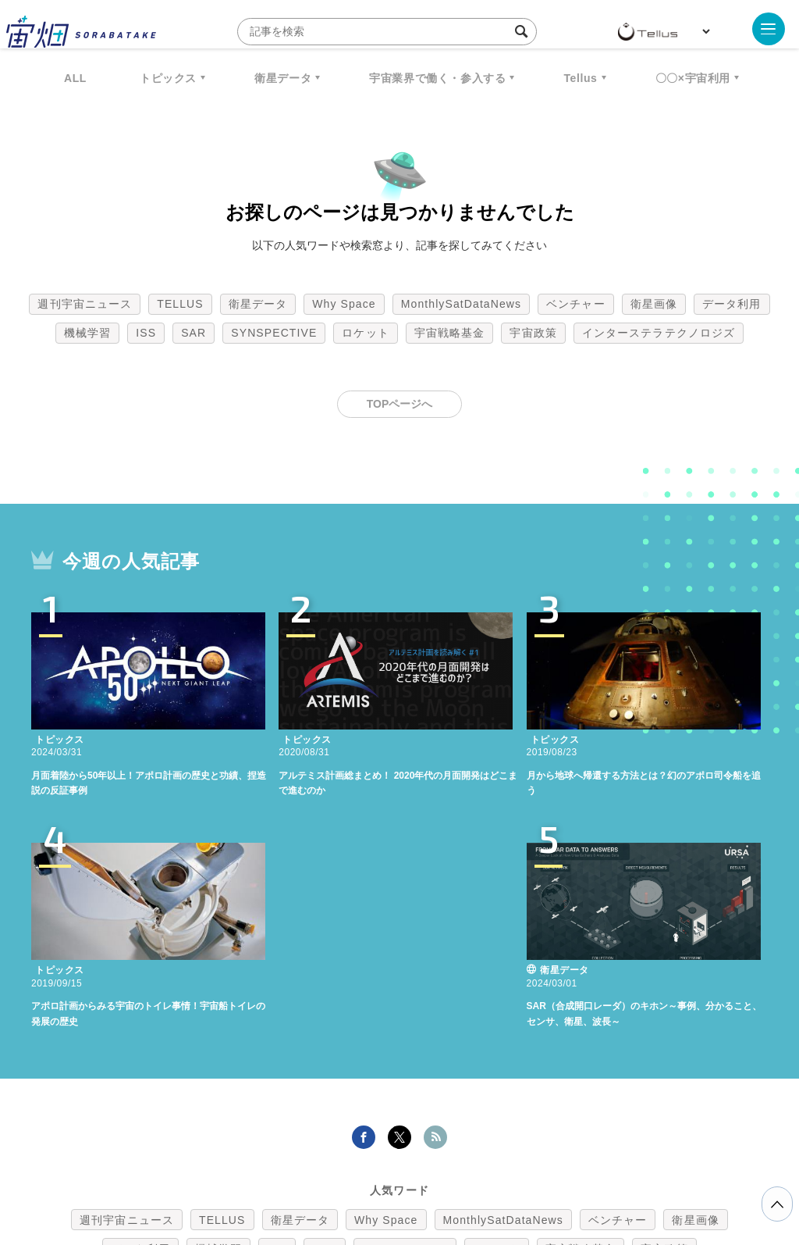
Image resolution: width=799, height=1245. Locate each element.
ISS (146, 332)
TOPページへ (400, 404)
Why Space (344, 304)
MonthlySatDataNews (461, 304)
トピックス (168, 78)
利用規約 (270, 1163)
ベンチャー (575, 304)
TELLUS (180, 304)
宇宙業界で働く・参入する (437, 78)
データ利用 (732, 304)
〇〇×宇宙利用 (692, 78)
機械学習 (87, 332)
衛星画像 (653, 304)
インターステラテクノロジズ (658, 332)
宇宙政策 (533, 332)
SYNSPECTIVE (274, 332)
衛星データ (282, 78)
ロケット (365, 332)
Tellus (580, 78)
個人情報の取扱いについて (353, 1163)
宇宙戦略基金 (449, 332)
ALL (75, 78)
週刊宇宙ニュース (84, 304)
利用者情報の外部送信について (482, 1163)
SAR (193, 332)
